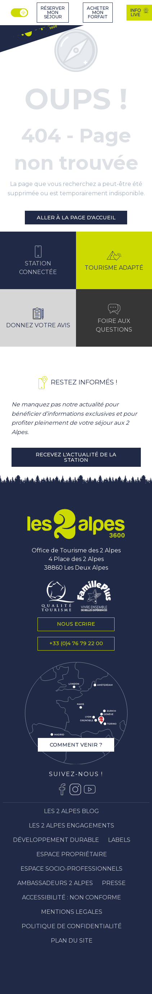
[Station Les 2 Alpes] (32, 29)
